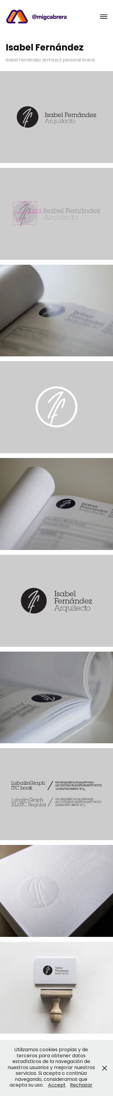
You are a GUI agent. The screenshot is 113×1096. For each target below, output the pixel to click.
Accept (57, 1085)
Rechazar (81, 1085)
